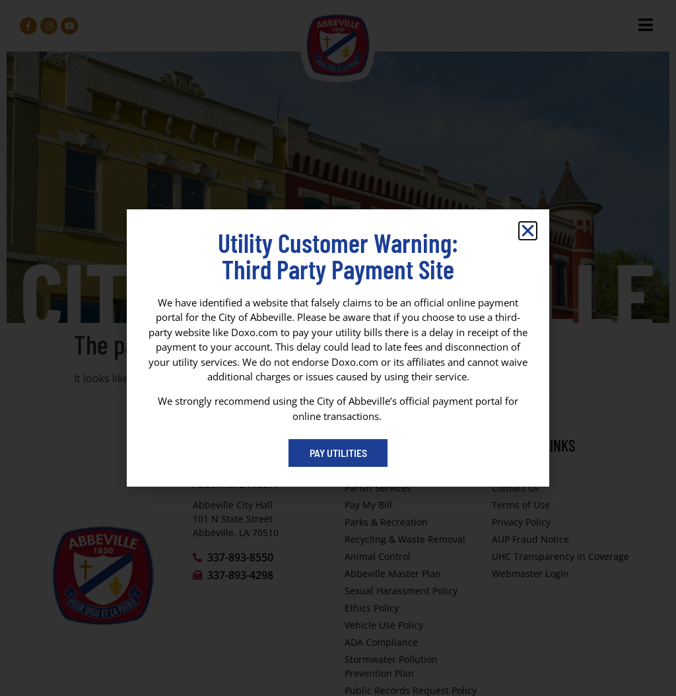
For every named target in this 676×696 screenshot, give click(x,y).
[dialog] (338, 348)
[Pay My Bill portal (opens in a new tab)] (338, 453)
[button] (528, 231)
